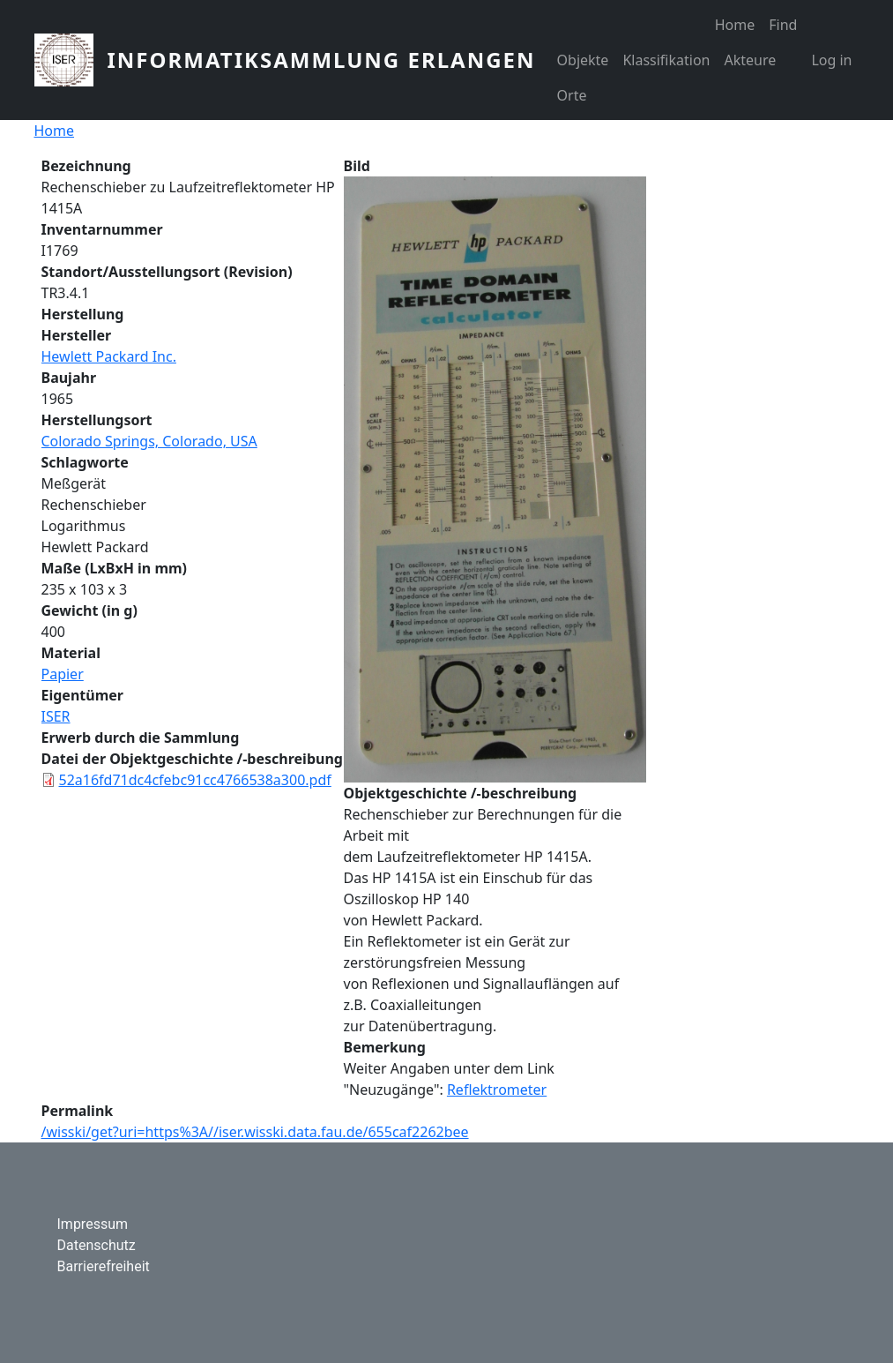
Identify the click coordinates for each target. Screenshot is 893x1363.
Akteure (750, 60)
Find (783, 24)
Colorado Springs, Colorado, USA (149, 441)
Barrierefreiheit (103, 1266)
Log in (831, 60)
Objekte (583, 60)
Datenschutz (96, 1245)
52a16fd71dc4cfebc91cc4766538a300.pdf (195, 780)
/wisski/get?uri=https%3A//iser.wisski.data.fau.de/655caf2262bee (255, 1132)
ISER (56, 716)
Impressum (93, 1224)
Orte (572, 95)
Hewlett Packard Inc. (108, 356)
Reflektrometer (497, 1089)
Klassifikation (666, 60)
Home (735, 24)
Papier (62, 674)
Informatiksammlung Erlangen (322, 59)
